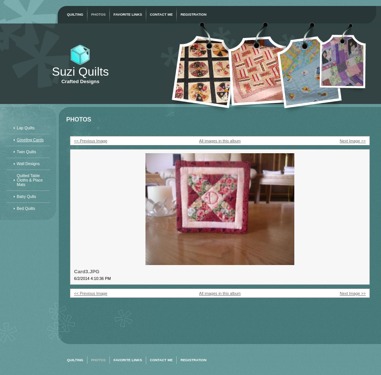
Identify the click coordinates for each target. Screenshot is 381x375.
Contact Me (161, 14)
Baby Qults (26, 196)
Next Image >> (353, 141)
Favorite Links (127, 14)
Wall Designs (28, 163)
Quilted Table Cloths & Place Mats (30, 180)
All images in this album (220, 141)
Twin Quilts (26, 151)
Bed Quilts (26, 208)
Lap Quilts (26, 128)
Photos (98, 14)
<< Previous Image (90, 141)
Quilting (75, 14)
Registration (193, 14)
